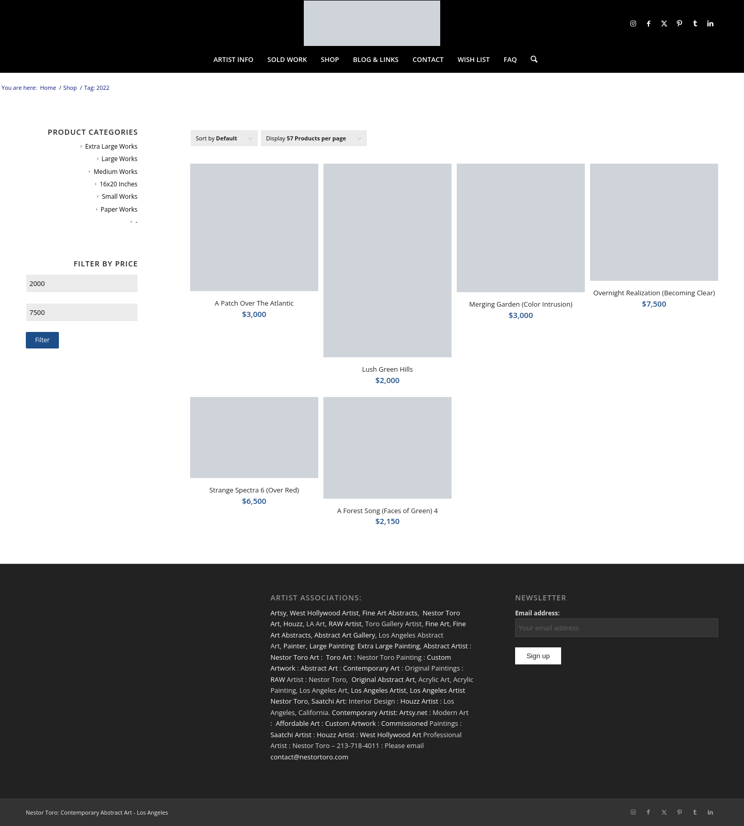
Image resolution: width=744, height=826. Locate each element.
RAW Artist (345, 623)
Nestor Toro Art (294, 657)
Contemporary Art (371, 668)
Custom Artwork (350, 723)
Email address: (537, 613)
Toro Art (339, 657)
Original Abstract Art (383, 679)
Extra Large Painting (389, 645)
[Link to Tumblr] (695, 23)
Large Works (119, 158)
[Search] (530, 59)
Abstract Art (319, 668)
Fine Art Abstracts (389, 612)
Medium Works (115, 171)
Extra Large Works (111, 146)
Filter (42, 340)
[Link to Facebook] (648, 23)
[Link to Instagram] (633, 23)
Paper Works (119, 209)
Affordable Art (298, 723)
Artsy (278, 612)
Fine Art (437, 623)
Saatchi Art (328, 701)
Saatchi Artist (290, 734)
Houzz (293, 623)
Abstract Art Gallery (344, 635)
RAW (277, 679)
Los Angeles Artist (378, 690)
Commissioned (404, 723)
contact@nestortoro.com (309, 756)
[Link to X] (664, 23)
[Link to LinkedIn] (710, 23)
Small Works (119, 196)
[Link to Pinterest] (679, 23)
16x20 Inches (118, 184)
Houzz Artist (419, 701)
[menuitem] (233, 59)
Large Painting (331, 645)
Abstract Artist (445, 645)
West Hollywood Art (390, 734)
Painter (294, 645)
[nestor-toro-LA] (372, 23)
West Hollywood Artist (324, 612)
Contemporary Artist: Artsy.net (379, 712)
